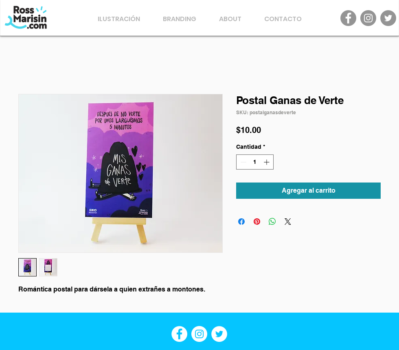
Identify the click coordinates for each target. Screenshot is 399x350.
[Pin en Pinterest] (257, 221)
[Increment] (267, 162)
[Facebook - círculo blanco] (179, 334)
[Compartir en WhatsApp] (272, 221)
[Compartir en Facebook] (241, 221)
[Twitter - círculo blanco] (219, 334)
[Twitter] (388, 18)
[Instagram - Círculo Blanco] (199, 334)
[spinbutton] (255, 162)
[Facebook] (348, 18)
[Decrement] (242, 162)
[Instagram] (368, 18)
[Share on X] (288, 221)
